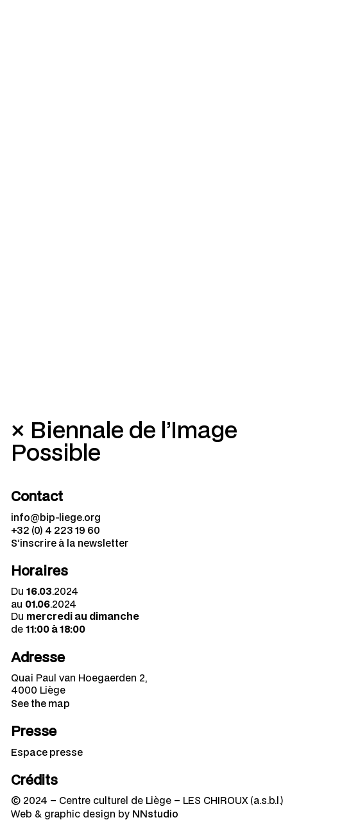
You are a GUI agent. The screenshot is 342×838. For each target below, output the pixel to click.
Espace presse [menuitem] (47, 752)
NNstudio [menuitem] (155, 813)
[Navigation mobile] (316, 25)
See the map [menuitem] (40, 703)
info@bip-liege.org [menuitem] (56, 517)
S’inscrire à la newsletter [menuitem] (69, 542)
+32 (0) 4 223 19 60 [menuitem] (55, 530)
